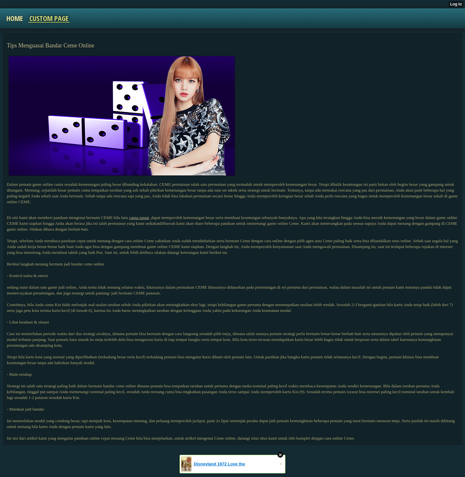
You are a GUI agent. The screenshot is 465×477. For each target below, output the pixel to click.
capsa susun (139, 217)
